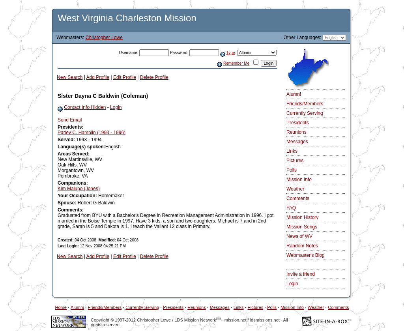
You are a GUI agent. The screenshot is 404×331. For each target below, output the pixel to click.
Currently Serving (304, 113)
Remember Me (236, 63)
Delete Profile (154, 77)
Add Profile (98, 77)
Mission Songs (301, 227)
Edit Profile (124, 77)
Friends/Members (304, 104)
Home (61, 307)
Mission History (302, 217)
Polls (291, 170)
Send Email (70, 120)
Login (116, 107)
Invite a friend (300, 274)
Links (291, 151)
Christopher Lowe (104, 37)
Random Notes (302, 246)
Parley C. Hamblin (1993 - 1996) (91, 132)
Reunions (296, 132)
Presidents (297, 122)
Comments (297, 198)
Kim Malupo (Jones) (79, 188)
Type (230, 52)
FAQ (291, 208)
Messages (297, 141)
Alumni (293, 94)
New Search (69, 77)
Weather (295, 189)
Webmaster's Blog (305, 255)
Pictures (294, 160)
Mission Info (299, 179)
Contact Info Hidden (85, 107)
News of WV (299, 236)
